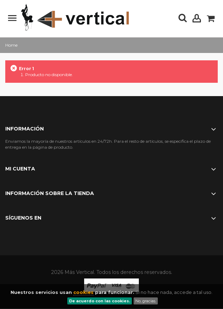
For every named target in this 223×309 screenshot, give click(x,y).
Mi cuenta (20, 169)
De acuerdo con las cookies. (99, 300)
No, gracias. (145, 300)
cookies (83, 292)
